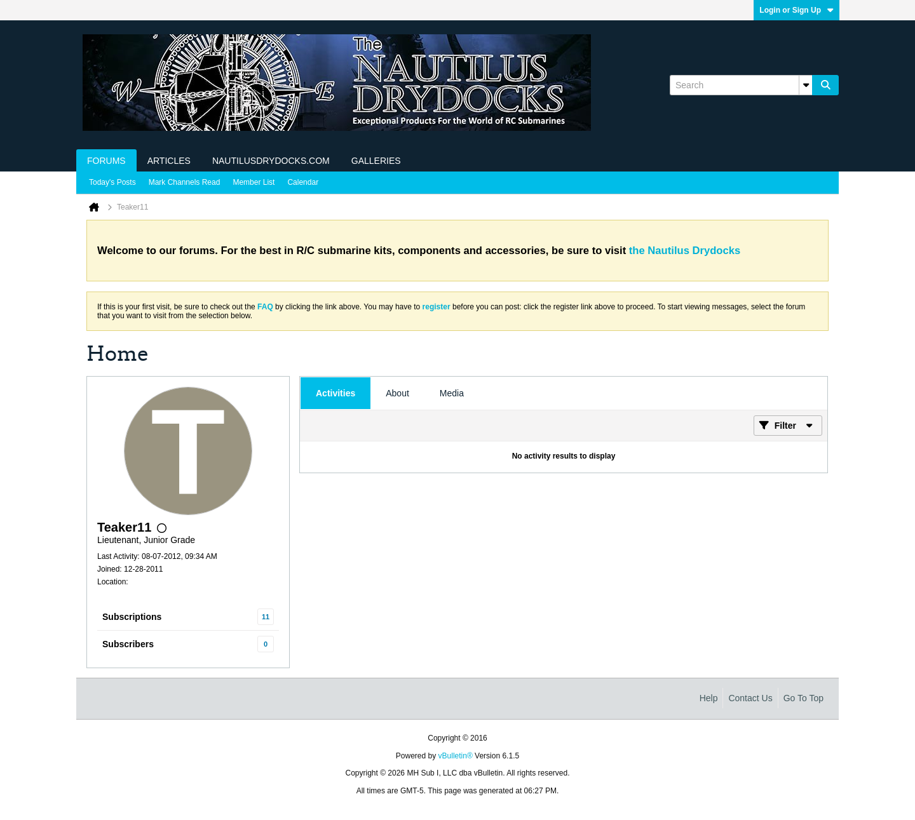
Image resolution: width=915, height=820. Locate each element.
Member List (253, 182)
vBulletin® (455, 755)
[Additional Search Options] (806, 85)
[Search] (741, 85)
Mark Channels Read (184, 182)
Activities (335, 393)
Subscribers (128, 644)
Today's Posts (112, 182)
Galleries (376, 161)
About (397, 393)
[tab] (335, 393)
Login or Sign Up (796, 10)
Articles (169, 161)
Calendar (302, 182)
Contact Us (750, 698)
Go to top (803, 698)
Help (709, 698)
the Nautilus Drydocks (684, 251)
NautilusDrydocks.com (271, 161)
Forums (106, 161)
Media (452, 393)
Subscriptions (131, 617)
